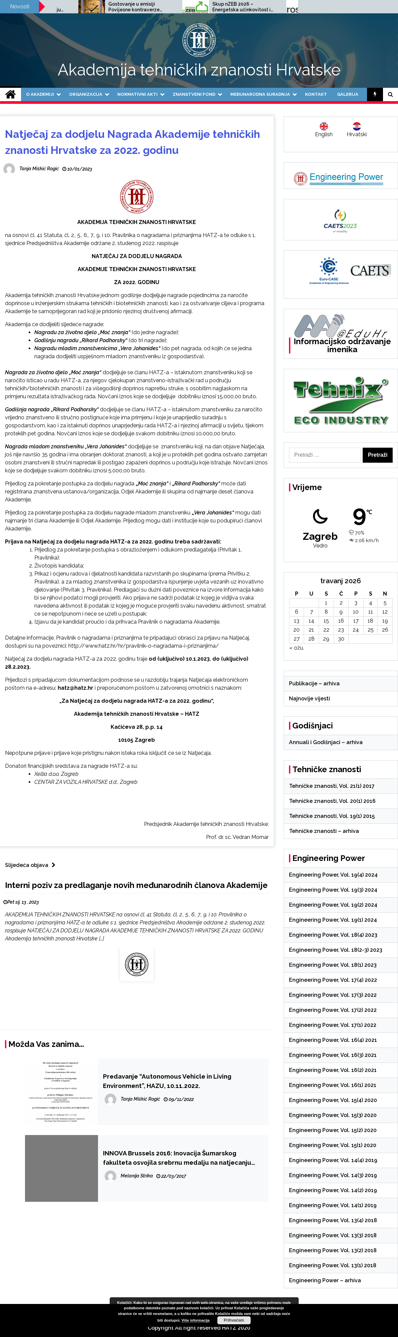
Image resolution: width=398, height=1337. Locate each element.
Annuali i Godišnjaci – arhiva (326, 742)
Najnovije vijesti (309, 698)
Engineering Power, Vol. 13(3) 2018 (333, 1235)
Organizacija (85, 94)
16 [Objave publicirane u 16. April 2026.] (341, 621)
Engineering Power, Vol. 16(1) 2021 (332, 1085)
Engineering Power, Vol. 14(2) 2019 (333, 1190)
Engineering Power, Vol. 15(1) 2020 (332, 1145)
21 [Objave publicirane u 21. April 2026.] (311, 630)
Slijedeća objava (32, 865)
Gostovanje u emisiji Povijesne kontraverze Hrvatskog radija (205, 7)
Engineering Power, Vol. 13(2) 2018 (333, 1250)
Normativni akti (137, 94)
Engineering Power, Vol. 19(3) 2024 (333, 890)
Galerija (347, 94)
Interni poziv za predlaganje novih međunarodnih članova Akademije (136, 885)
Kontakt (316, 94)
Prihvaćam (234, 1320)
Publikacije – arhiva (314, 683)
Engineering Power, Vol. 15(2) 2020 (333, 1130)
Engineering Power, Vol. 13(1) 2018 (332, 1265)
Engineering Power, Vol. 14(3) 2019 (333, 1175)
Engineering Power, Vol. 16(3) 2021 (333, 1055)
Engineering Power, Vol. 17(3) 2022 (333, 995)
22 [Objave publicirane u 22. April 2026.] (326, 630)
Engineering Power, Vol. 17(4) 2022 (333, 980)
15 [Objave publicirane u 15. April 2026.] (326, 621)
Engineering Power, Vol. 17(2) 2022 (333, 1010)
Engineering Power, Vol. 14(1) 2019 (333, 1205)
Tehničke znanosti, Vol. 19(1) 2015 (332, 816)
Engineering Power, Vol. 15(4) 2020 (333, 1100)
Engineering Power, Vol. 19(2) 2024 (333, 905)
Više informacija (195, 1320)
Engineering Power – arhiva (325, 1280)
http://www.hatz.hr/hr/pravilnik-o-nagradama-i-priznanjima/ (143, 646)
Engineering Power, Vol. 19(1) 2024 (333, 920)
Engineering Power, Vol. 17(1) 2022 (332, 1025)
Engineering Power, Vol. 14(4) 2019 (333, 1160)
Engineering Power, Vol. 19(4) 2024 (333, 875)
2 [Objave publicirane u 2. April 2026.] (341, 603)
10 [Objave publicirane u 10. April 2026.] (356, 612)
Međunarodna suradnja (260, 94)
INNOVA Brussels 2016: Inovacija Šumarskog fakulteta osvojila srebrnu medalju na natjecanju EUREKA (177, 1158)
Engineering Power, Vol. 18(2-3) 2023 (335, 950)
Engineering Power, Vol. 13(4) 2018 (333, 1220)
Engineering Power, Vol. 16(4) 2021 (333, 1040)
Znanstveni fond (194, 94)
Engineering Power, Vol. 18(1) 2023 (333, 965)
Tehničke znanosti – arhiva (324, 831)
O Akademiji (40, 94)
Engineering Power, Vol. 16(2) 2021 (333, 1070)
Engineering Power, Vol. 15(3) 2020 (333, 1115)
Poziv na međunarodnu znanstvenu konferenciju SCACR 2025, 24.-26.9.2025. (106, 7)
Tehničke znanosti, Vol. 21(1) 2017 (332, 786)
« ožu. (296, 648)
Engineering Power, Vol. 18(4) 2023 (333, 935)
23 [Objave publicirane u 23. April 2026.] (341, 630)
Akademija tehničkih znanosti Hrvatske (199, 69)
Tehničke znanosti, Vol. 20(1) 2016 (332, 801)
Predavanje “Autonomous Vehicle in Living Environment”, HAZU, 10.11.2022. (167, 1081)
